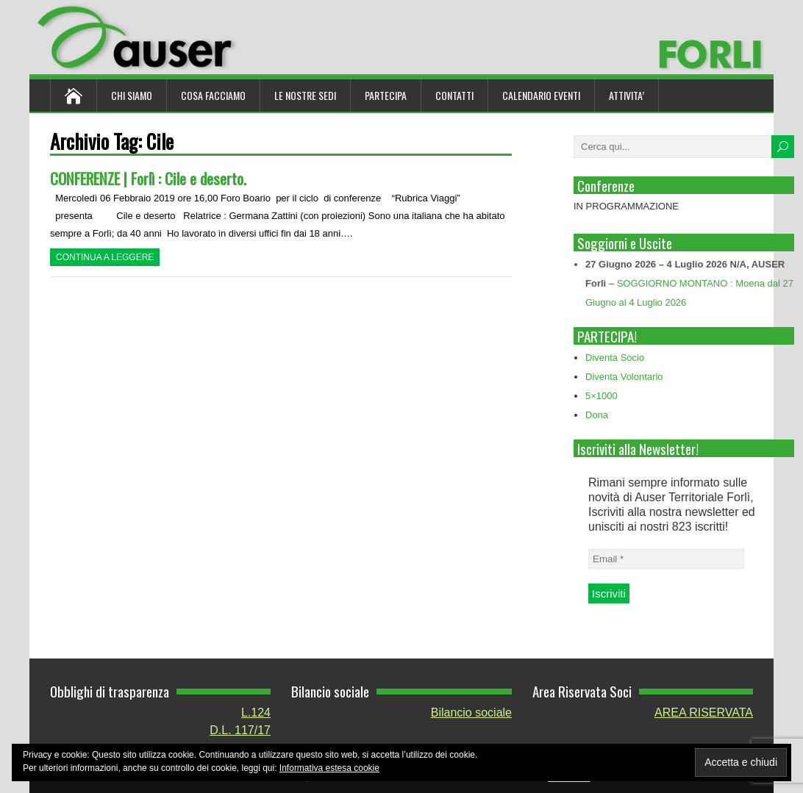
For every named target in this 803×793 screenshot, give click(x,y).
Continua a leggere (105, 257)
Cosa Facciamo (213, 95)
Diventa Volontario (624, 376)
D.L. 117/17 (240, 730)
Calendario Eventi (541, 95)
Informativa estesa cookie (329, 768)
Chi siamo (131, 95)
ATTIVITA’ (626, 95)
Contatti (454, 95)
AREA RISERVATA (703, 712)
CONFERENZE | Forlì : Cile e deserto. (148, 178)
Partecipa (386, 95)
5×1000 (601, 395)
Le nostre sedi (305, 95)
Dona (596, 414)
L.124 (256, 712)
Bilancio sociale (471, 712)
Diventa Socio (614, 357)
